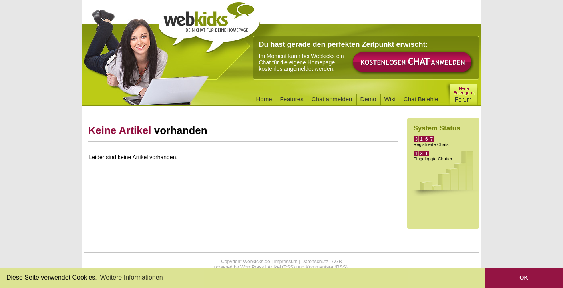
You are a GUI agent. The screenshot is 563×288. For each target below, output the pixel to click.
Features (292, 99)
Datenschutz (315, 261)
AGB (337, 261)
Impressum (285, 261)
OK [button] (523, 277)
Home (264, 99)
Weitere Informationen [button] (131, 277)
